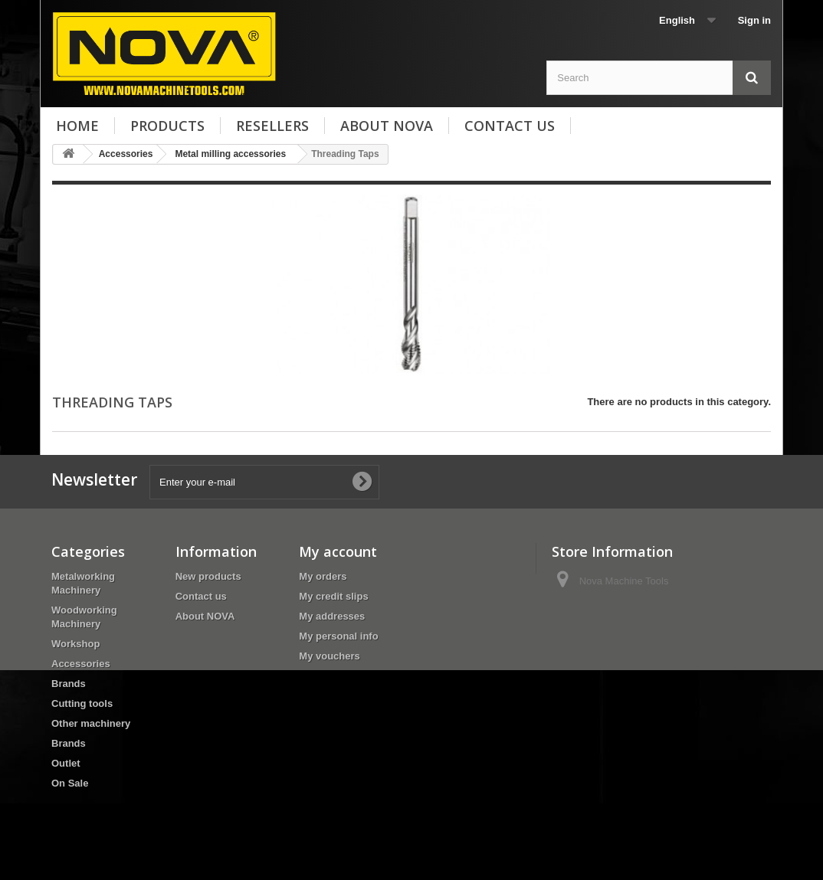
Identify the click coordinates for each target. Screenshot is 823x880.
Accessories (80, 663)
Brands (68, 683)
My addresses (332, 616)
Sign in (754, 20)
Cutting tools (82, 703)
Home (77, 125)
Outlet (65, 763)
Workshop (75, 643)
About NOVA (386, 125)
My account (338, 551)
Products (167, 125)
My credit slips (333, 596)
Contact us (509, 125)
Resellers (272, 125)
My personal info (338, 636)
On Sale (69, 783)
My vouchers (329, 656)
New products (208, 576)
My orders (322, 576)
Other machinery (90, 723)
